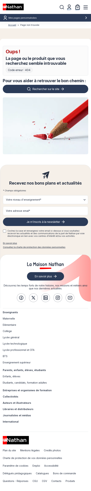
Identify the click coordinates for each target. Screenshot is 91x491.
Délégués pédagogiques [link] (17, 473)
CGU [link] (35, 481)
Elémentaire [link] (9, 324)
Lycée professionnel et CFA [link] (18, 349)
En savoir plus (10, 243)
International (11, 421)
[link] (21, 297)
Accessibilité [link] (51, 465)
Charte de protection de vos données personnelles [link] (32, 458)
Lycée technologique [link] (15, 343)
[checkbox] (4, 231)
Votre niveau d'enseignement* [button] (23, 199)
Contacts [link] (56, 481)
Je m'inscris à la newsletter (43, 222)
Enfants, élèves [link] (11, 376)
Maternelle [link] (9, 318)
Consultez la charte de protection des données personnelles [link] (34, 247)
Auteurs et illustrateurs (17, 402)
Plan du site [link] (9, 450)
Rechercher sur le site (45, 89)
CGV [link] (44, 481)
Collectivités (10, 396)
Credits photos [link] (52, 450)
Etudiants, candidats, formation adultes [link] (25, 382)
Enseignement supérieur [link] (17, 362)
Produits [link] (70, 481)
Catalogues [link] (42, 473)
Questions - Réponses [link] (15, 481)
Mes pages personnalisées (48, 18)
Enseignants (10, 312)
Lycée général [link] (11, 337)
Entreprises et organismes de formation (27, 390)
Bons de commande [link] (64, 473)
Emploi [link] (36, 465)
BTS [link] (5, 356)
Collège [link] (7, 331)
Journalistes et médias (17, 415)
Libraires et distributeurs (18, 409)
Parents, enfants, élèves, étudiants (24, 370)
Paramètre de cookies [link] (15, 465)
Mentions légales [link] (30, 450)
